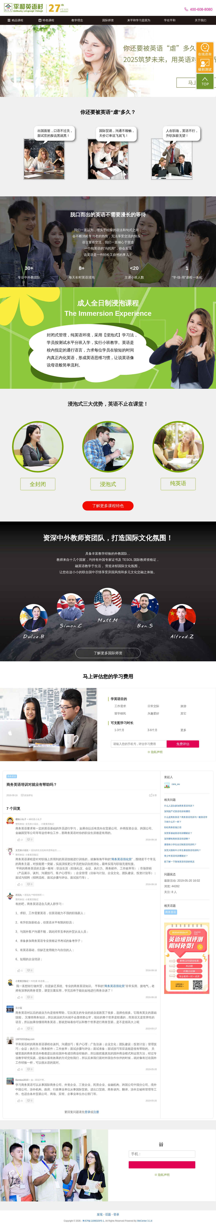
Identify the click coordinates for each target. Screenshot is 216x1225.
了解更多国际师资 (108, 653)
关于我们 (200, 20)
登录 (87, 1111)
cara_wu (176, 784)
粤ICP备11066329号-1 (93, 1221)
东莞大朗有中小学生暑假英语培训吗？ (182, 850)
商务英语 (11, 776)
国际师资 (108, 20)
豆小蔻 (18, 1008)
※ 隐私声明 (155, 752)
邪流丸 (18, 895)
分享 (153, 795)
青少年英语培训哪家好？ (176, 856)
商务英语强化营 (121, 859)
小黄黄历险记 (47, 824)
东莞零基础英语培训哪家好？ (178, 833)
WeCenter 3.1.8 (144, 1221)
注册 (96, 1111)
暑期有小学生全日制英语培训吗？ (180, 844)
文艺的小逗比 (31, 824)
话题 (108, 1214)
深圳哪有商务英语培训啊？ (177, 839)
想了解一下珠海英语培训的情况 (179, 861)
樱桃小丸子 (20, 819)
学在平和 (170, 20)
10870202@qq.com (24, 1039)
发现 (100, 1214)
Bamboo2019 (21, 1080)
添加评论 (27, 795)
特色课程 (46, 20)
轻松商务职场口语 (172, 827)
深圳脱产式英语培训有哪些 (177, 811)
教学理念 (77, 20)
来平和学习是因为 (138, 20)
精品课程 (15, 20)
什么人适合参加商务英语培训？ (179, 806)
